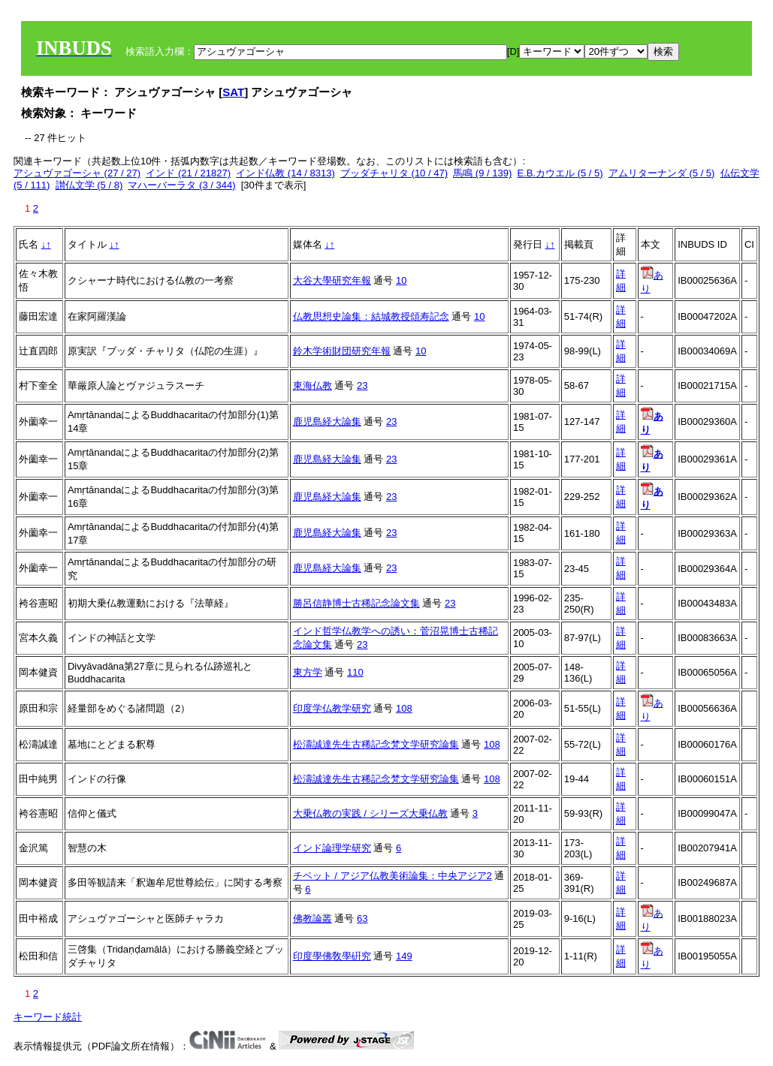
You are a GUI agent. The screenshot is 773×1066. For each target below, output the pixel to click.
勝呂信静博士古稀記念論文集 (356, 603)
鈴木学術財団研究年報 (342, 351)
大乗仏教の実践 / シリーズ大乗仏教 (370, 813)
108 (404, 708)
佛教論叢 (312, 918)
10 (401, 280)
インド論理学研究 (332, 848)
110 (355, 672)
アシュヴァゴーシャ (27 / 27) (77, 173)
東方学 (307, 672)
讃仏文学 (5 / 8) (89, 185)
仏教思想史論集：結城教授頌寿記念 (371, 316)
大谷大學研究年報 (332, 280)
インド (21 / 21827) (188, 173)
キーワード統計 (48, 1016)
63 (362, 918)
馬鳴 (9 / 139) (482, 173)
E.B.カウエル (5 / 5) (559, 173)
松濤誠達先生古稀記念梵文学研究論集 (376, 744)
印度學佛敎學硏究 (332, 956)
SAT (233, 92)
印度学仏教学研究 (332, 708)
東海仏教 (312, 385)
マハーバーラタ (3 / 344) (181, 185)
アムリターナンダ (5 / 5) (661, 173)
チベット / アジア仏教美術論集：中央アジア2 (392, 875)
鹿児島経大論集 (327, 421)
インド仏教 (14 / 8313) (285, 173)
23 (362, 385)
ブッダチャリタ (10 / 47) (394, 173)
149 (404, 956)
